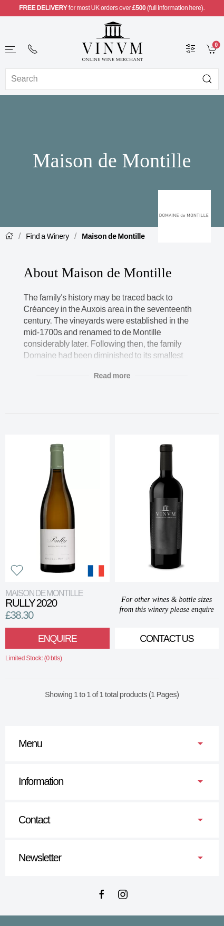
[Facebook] (101, 894)
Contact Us (166, 638)
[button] (11, 49)
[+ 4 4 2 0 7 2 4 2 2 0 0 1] (32, 49)
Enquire (57, 638)
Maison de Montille (113, 236)
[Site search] (112, 79)
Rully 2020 (44, 598)
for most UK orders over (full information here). (111, 8)
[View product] (57, 508)
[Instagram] (122, 894)
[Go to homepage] (112, 41)
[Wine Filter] (191, 48)
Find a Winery (47, 236)
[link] (213, 48)
